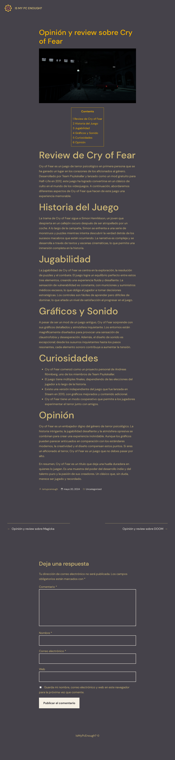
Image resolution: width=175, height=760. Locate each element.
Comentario (48, 587)
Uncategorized (94, 489)
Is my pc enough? (28, 8)
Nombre (45, 633)
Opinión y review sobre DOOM (143, 529)
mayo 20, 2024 (72, 489)
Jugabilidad (81, 128)
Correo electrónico (52, 651)
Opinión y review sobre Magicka (33, 529)
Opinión (79, 142)
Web (42, 669)
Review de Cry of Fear (87, 119)
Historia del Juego (85, 123)
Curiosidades (82, 137)
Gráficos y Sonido (85, 133)
